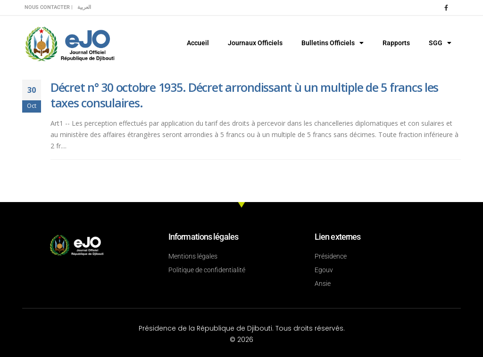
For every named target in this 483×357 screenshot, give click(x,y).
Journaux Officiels (255, 43)
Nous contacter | (49, 7)
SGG (440, 43)
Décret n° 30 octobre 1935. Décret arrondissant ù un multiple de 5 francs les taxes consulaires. (244, 95)
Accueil (198, 43)
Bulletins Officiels (332, 43)
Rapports (396, 43)
